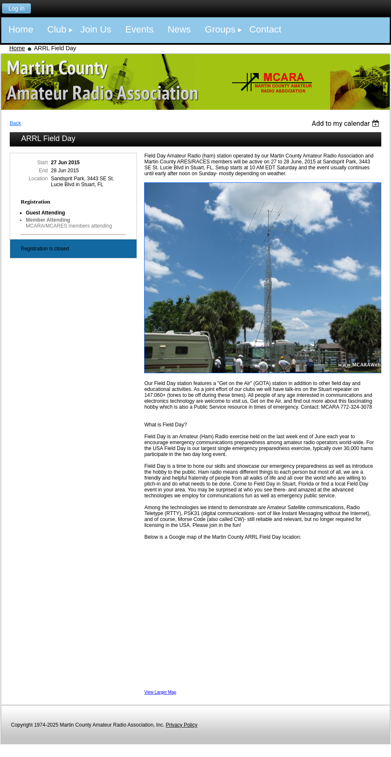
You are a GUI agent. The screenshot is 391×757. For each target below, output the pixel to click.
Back (15, 123)
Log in (16, 8)
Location (38, 179)
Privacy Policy (181, 725)
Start (42, 163)
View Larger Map (160, 692)
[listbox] (346, 123)
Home (17, 48)
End (43, 171)
